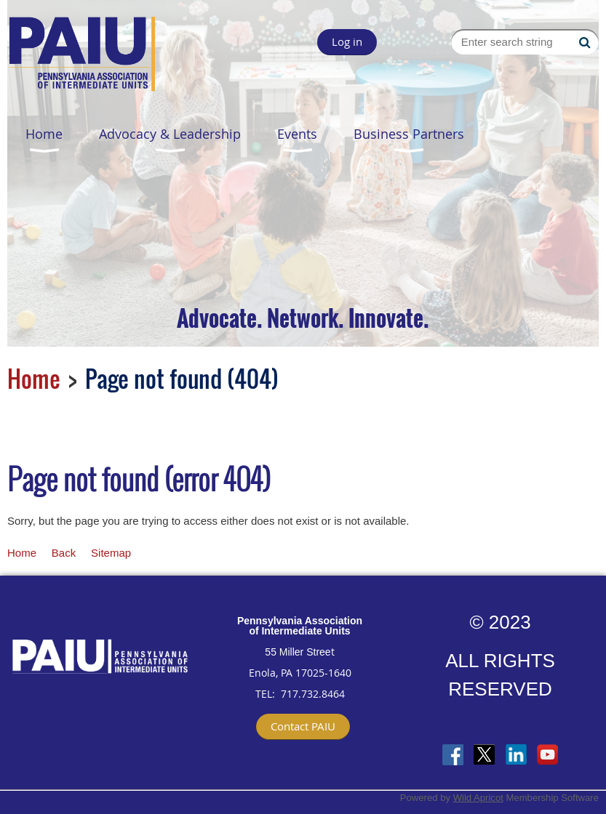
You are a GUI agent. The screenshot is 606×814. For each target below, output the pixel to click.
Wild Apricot (478, 797)
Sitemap (111, 553)
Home (33, 378)
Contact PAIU (303, 726)
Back (64, 553)
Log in (347, 41)
